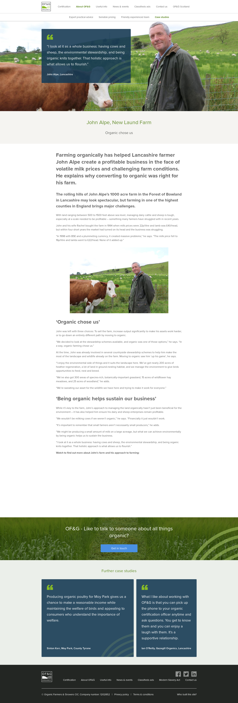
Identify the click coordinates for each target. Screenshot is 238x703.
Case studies (162, 17)
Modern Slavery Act (169, 679)
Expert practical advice (81, 17)
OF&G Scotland (181, 6)
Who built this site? (187, 694)
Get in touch (119, 548)
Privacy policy (121, 694)
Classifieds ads (142, 6)
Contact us (161, 6)
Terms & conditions (143, 694)
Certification (64, 6)
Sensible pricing (107, 17)
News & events (121, 6)
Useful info (101, 6)
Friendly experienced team (135, 17)
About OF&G (83, 6)
